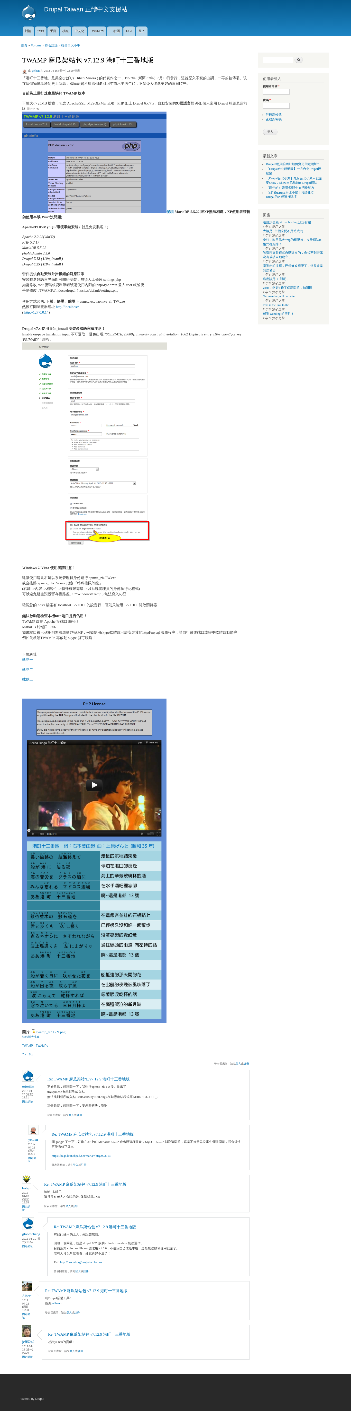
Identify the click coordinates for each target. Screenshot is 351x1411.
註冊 (246, 1063)
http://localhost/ (67, 307)
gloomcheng (31, 1234)
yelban (36, 70)
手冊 (53, 31)
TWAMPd (96, 31)
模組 (65, 31)
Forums (36, 45)
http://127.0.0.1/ (36, 312)
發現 (170, 212)
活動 (40, 31)
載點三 (27, 679)
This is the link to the (276, 305)
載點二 (27, 670)
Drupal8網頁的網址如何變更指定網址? (292, 164)
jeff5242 (28, 1342)
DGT (129, 31)
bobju (26, 1188)
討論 (28, 31)
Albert (26, 1296)
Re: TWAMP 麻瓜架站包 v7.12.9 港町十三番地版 (88, 1079)
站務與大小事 (70, 45)
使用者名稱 (271, 86)
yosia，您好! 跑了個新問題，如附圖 (287, 287)
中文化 (79, 31)
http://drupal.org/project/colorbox (81, 1262)
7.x (24, 1054)
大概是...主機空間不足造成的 (283, 231)
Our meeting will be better (279, 296)
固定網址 (27, 1101)
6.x (31, 1054)
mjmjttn (28, 1086)
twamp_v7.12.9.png (51, 1032)
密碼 (267, 100)
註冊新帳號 (274, 114)
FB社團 (115, 31)
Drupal (39, 1399)
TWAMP (27, 1045)
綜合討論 (51, 45)
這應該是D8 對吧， (276, 279)
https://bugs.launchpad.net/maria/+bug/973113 (81, 1155)
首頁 (24, 45)
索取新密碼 (274, 119)
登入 (142, 31)
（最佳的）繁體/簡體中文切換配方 (290, 187)
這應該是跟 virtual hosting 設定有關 (287, 222)
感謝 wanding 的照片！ (278, 314)
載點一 (27, 660)
